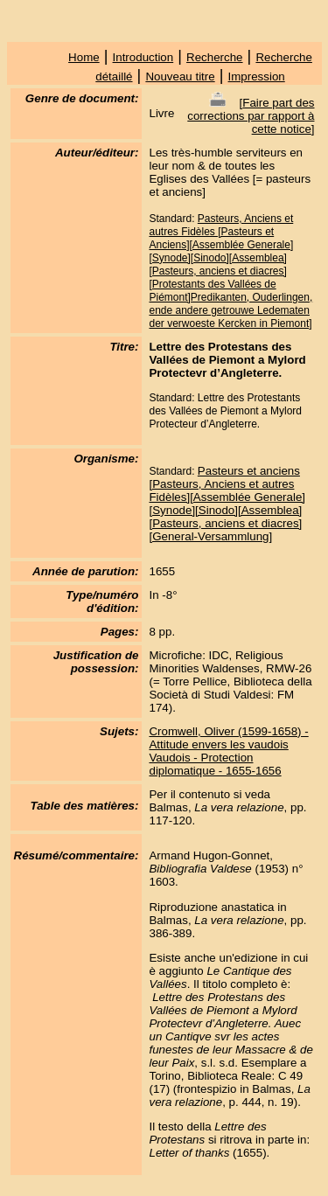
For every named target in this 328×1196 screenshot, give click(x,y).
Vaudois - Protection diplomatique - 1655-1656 (215, 764)
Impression (256, 76)
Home (84, 57)
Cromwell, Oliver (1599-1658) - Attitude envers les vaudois (228, 738)
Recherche (214, 57)
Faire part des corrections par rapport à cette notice (250, 116)
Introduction (143, 57)
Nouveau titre (179, 76)
